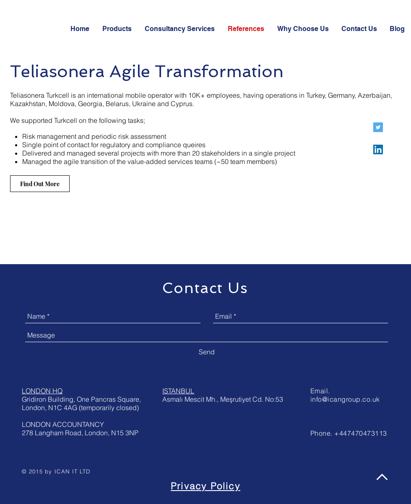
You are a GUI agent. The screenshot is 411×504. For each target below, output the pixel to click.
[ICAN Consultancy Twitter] (378, 127)
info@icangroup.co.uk (345, 399)
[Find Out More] (40, 183)
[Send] (207, 352)
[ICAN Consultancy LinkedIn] (378, 149)
